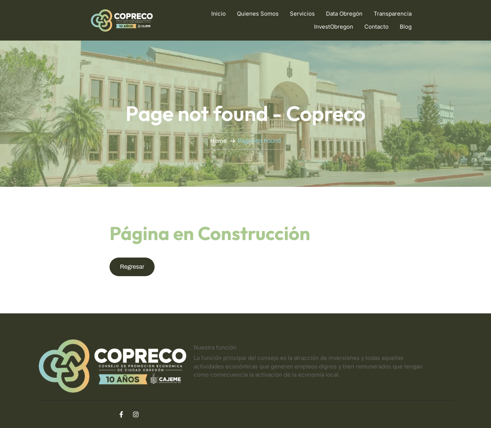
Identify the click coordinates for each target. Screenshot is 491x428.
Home (218, 141)
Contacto (376, 26)
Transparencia (393, 13)
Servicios (302, 13)
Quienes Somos (258, 13)
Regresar (132, 266)
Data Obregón (344, 13)
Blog (406, 26)
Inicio (218, 13)
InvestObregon (333, 26)
